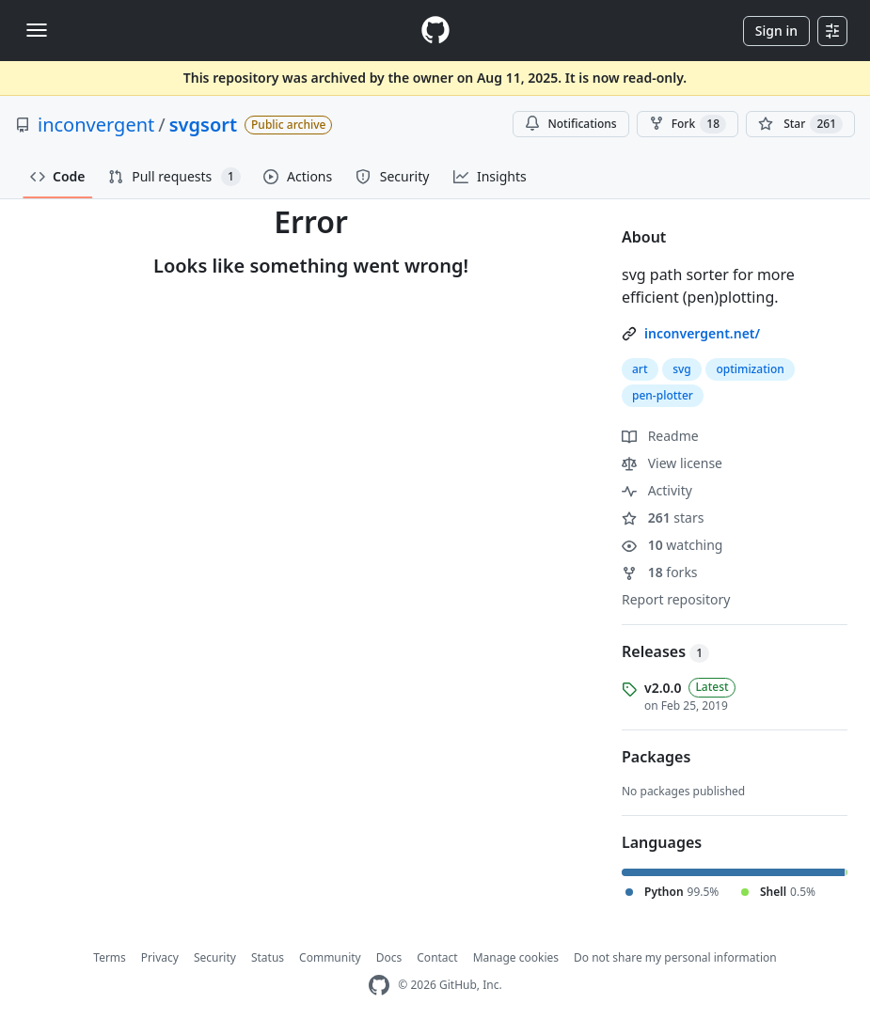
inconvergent (96, 124)
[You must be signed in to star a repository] (800, 124)
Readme (660, 436)
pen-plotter (662, 395)
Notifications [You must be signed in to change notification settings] (570, 124)
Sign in (776, 30)
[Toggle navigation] (37, 30)
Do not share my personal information (675, 957)
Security (215, 957)
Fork (687, 124)
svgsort (203, 124)
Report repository (676, 599)
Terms (109, 957)
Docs (389, 957)
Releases (665, 651)
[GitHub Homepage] (379, 985)
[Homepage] (435, 30)
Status (267, 957)
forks (660, 572)
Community (330, 957)
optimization (750, 369)
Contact (437, 957)
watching (672, 545)
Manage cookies (516, 957)
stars (663, 517)
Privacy (160, 957)
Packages (656, 756)
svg (681, 369)
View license (672, 463)
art (640, 369)
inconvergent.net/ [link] (702, 333)
